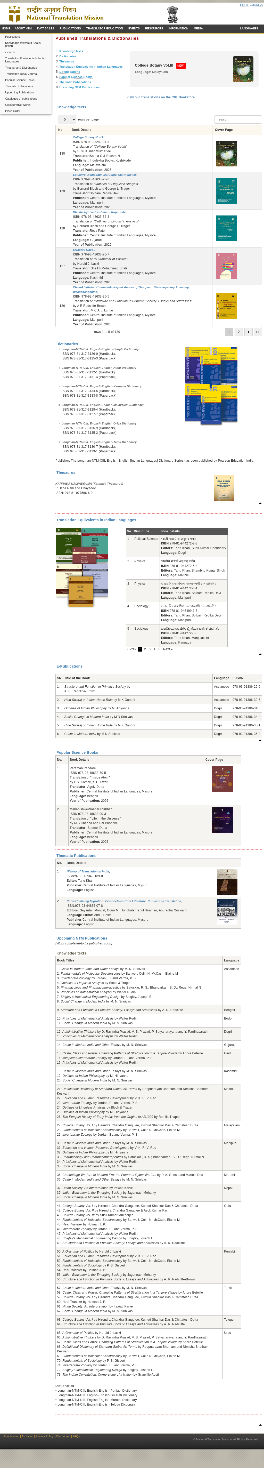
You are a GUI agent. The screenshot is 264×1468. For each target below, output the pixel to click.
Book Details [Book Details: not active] (81, 130)
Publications (12, 36)
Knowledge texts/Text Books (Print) (23, 44)
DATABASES (45, 28)
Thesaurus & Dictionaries (21, 67)
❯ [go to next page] (249, 332)
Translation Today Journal (21, 73)
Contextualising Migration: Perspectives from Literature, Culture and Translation (124, 901)
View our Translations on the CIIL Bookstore (161, 97)
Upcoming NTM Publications (79, 87)
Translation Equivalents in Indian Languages (25, 60)
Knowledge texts (71, 51)
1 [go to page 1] (229, 332)
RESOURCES (154, 28)
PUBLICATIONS (70, 28)
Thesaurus (66, 61)
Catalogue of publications (21, 98)
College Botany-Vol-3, (88, 137)
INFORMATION (178, 28)
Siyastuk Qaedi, (84, 249)
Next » (167, 649)
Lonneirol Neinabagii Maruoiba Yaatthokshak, (105, 174)
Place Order (12, 111)
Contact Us (256, 4)
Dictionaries (68, 56)
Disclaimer (63, 1436)
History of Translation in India (88, 871)
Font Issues (11, 1436)
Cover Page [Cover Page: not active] (224, 130)
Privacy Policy (44, 1436)
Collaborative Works (17, 104)
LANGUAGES (249, 28)
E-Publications (69, 71)
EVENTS (134, 28)
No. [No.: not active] (60, 130)
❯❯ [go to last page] (258, 332)
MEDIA (198, 28)
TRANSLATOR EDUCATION (104, 28)
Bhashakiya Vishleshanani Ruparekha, (100, 212)
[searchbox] (238, 119)
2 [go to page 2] (239, 332)
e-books (10, 52)
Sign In (244, 4)
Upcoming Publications (19, 92)
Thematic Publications (19, 86)
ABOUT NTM (23, 28)
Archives (27, 1436)
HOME (6, 28)
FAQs (76, 1436)
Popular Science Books (20, 80)
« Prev (132, 649)
